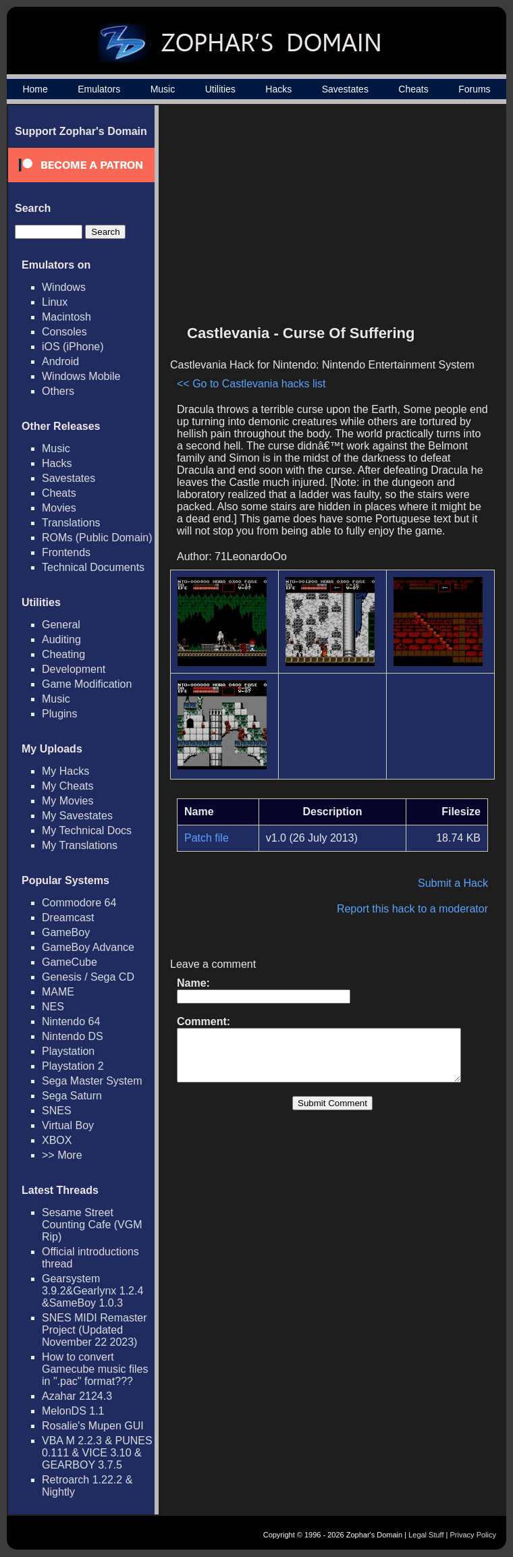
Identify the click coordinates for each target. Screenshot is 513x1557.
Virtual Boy (68, 1125)
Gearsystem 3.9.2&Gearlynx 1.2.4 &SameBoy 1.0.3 (92, 1291)
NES (53, 1006)
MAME (58, 992)
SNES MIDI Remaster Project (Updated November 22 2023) (94, 1330)
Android (60, 361)
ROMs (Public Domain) (97, 537)
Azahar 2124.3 (77, 1396)
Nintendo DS (72, 1036)
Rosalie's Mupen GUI (93, 1425)
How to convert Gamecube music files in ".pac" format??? (95, 1369)
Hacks (278, 89)
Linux (55, 302)
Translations (71, 522)
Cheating (63, 654)
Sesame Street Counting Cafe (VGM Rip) (92, 1224)
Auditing (61, 639)
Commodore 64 (79, 902)
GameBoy (66, 932)
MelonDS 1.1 (73, 1411)
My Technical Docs (87, 830)
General (61, 624)
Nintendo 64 (71, 1021)
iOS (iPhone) (73, 346)
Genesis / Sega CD (88, 977)
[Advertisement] (380, 220)
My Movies (67, 801)
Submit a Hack (460, 798)
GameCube (69, 962)
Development (73, 669)
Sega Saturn (72, 1095)
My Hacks (65, 771)
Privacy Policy (473, 1535)
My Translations (79, 845)
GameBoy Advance (88, 947)
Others (58, 391)
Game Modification (87, 684)
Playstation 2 (73, 1066)
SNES (57, 1110)
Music (163, 89)
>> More (62, 1155)
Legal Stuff (425, 1535)
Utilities (220, 89)
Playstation (68, 1051)
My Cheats (67, 786)
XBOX (57, 1140)
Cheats (413, 89)
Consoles (64, 331)
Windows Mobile (81, 376)
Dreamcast (68, 917)
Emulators (99, 89)
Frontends (66, 552)
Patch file (206, 753)
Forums (474, 89)
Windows (64, 287)
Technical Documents (93, 567)
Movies (59, 508)
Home (34, 89)
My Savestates (77, 815)
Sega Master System (92, 1081)
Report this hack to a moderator (419, 824)
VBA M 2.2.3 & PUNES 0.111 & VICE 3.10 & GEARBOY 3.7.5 (97, 1453)
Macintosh (66, 317)
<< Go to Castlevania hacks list (221, 275)
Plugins (59, 713)
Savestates (345, 89)
